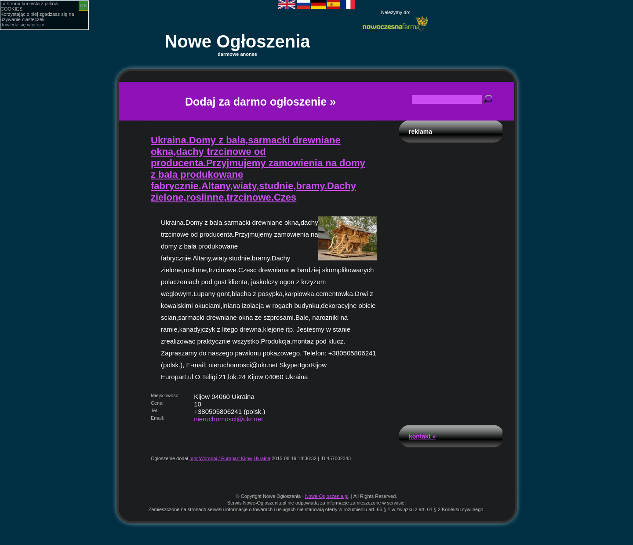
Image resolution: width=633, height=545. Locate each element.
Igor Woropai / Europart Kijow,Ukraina (229, 458)
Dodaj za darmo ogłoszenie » (260, 101)
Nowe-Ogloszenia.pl (326, 496)
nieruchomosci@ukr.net (228, 419)
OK (83, 5)
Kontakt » (422, 436)
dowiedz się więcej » (22, 24)
